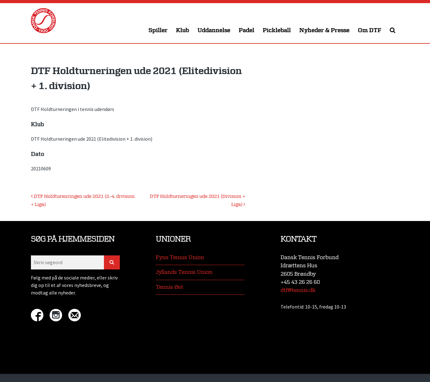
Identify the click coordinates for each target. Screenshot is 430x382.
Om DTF (369, 30)
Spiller (158, 30)
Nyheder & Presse (324, 30)
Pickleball (277, 30)
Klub (182, 30)
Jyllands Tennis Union (184, 272)
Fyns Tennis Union (180, 257)
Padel (246, 30)
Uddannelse (214, 30)
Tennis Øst (169, 287)
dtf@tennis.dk (298, 290)
